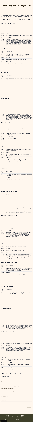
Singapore (5, 419)
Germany (17, 419)
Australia (17, 418)
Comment (29, 408)
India (4, 418)
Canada (17, 416)
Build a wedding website (25, 418)
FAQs (22, 416)
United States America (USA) (8, 416)
